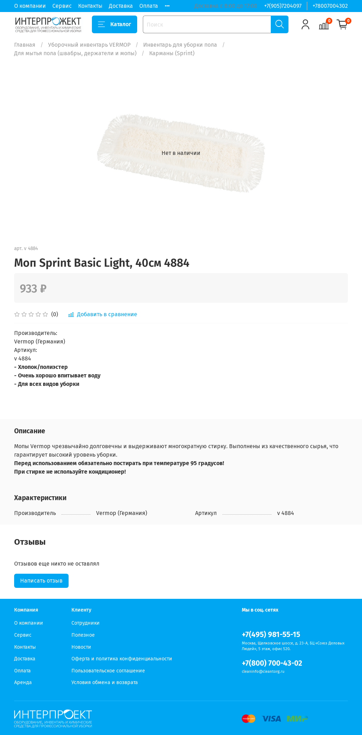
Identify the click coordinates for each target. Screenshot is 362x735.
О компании (30, 5)
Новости (81, 647)
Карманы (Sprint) (171, 53)
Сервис (62, 5)
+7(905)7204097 (283, 5)
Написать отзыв (41, 580)
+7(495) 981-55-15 (271, 634)
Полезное (83, 635)
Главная (24, 44)
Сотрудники (85, 623)
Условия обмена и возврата (104, 682)
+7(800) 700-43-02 (272, 663)
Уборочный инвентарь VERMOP (89, 44)
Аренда (23, 682)
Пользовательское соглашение (108, 671)
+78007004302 (330, 5)
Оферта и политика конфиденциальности (121, 659)
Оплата (148, 5)
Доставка (121, 5)
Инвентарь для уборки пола (180, 44)
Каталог (114, 24)
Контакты (90, 5)
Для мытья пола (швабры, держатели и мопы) (75, 53)
